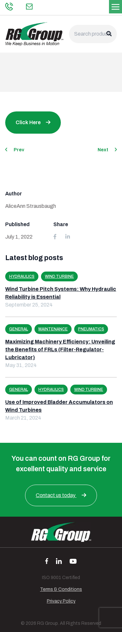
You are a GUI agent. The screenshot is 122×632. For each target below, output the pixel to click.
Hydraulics (21, 276)
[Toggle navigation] (115, 6)
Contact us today (61, 495)
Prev (14, 149)
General (18, 329)
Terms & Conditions (61, 589)
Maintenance (53, 329)
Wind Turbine (59, 276)
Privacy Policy (61, 601)
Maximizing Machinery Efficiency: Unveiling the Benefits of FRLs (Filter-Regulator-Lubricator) (60, 349)
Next (107, 149)
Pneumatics (91, 329)
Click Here (28, 122)
